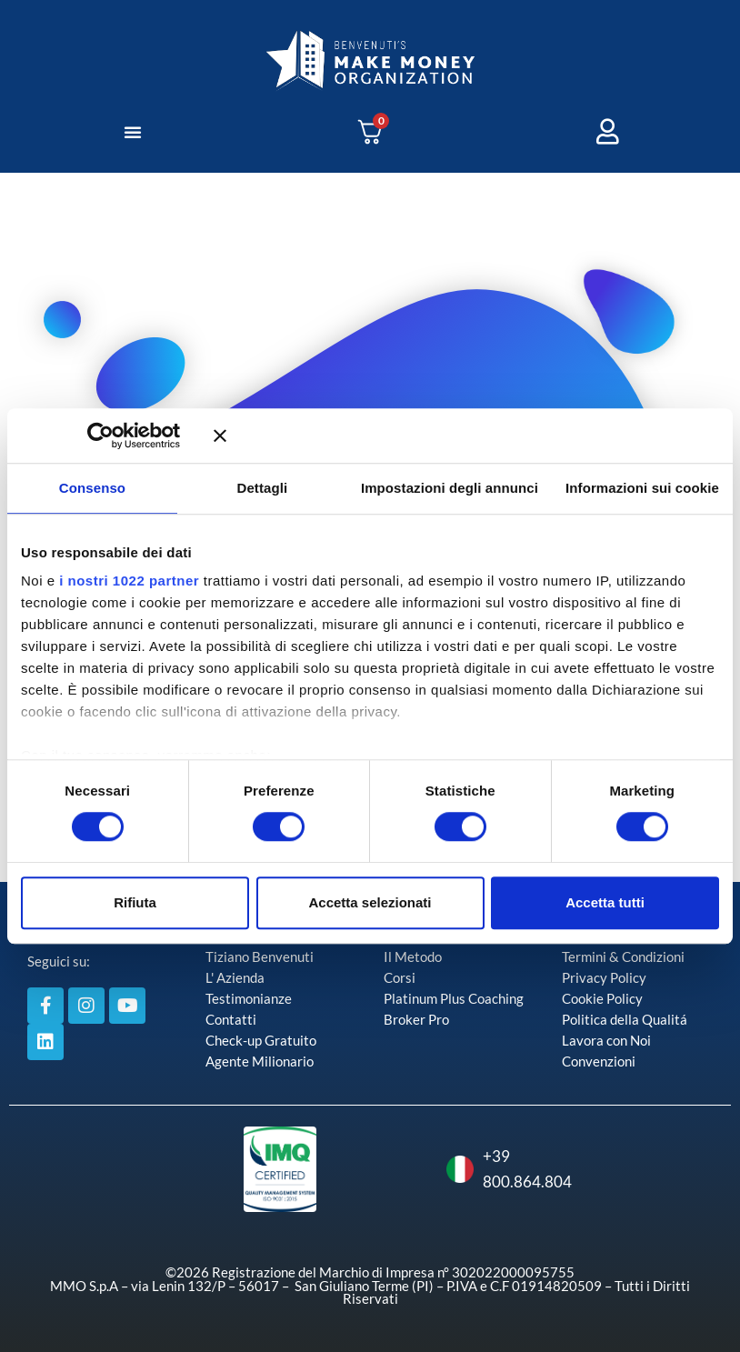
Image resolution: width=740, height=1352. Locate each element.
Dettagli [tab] (262, 488)
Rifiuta (135, 902)
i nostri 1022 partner (129, 580)
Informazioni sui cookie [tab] (642, 488)
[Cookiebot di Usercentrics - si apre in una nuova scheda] (127, 435)
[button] (132, 131)
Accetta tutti (605, 902)
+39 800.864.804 (470, 1169)
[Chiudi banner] (466, 435)
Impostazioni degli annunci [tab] (449, 488)
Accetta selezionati (369, 902)
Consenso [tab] (92, 488)
